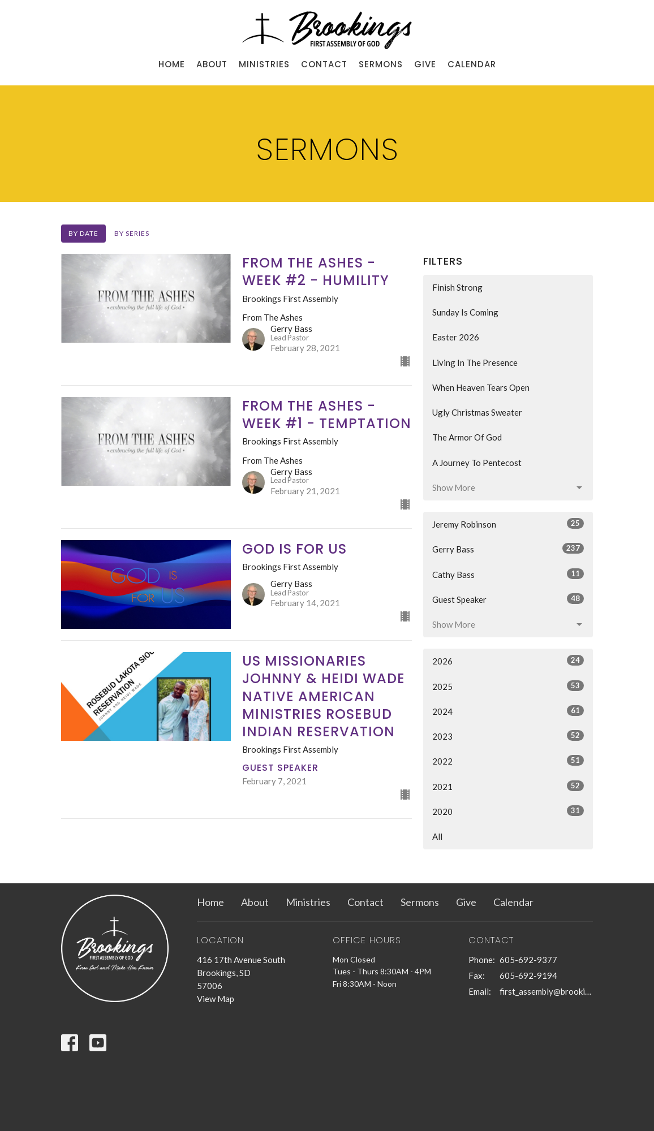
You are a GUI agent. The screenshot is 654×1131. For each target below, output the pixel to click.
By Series (131, 233)
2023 (508, 735)
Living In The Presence (475, 362)
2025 (508, 686)
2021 (508, 786)
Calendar (472, 64)
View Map (215, 999)
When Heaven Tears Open (481, 387)
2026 (508, 660)
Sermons (381, 64)
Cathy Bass (508, 574)
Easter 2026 (455, 337)
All (437, 836)
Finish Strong (457, 287)
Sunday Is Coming (465, 312)
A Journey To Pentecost (477, 462)
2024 (508, 710)
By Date (83, 233)
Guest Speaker (508, 599)
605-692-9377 (528, 960)
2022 (508, 760)
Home (171, 64)
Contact (324, 64)
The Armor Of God (467, 437)
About (211, 64)
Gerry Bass (508, 548)
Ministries (264, 64)
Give (425, 64)
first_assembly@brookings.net (546, 991)
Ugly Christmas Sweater (477, 412)
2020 (508, 811)
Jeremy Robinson (508, 523)
